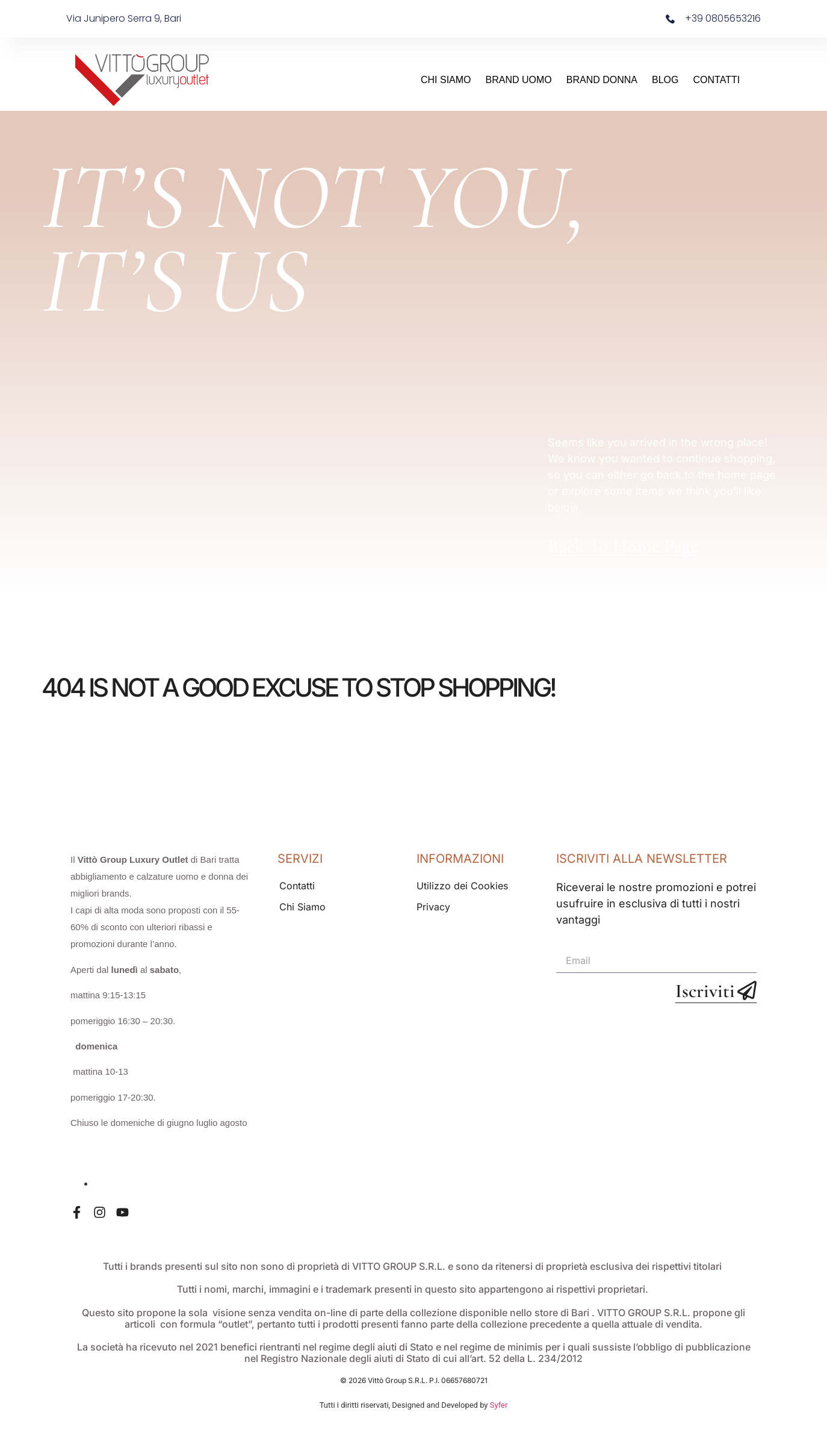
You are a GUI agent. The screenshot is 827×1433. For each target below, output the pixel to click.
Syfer (499, 1405)
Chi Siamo (446, 80)
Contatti (716, 80)
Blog (665, 80)
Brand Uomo (519, 80)
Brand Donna (601, 80)
